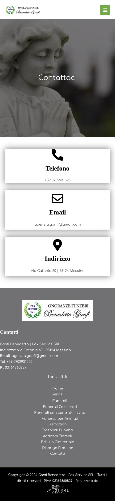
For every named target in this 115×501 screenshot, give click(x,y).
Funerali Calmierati (60, 407)
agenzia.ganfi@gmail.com (35, 356)
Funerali (60, 401)
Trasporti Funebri (57, 430)
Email (57, 212)
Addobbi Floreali (57, 436)
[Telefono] (57, 155)
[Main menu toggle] (105, 10)
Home (57, 388)
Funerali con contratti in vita (59, 413)
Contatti (57, 453)
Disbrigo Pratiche (57, 448)
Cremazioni (57, 424)
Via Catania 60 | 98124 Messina (44, 350)
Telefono (57, 168)
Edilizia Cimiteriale (57, 442)
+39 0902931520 (19, 362)
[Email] (57, 199)
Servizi (57, 394)
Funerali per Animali (60, 418)
